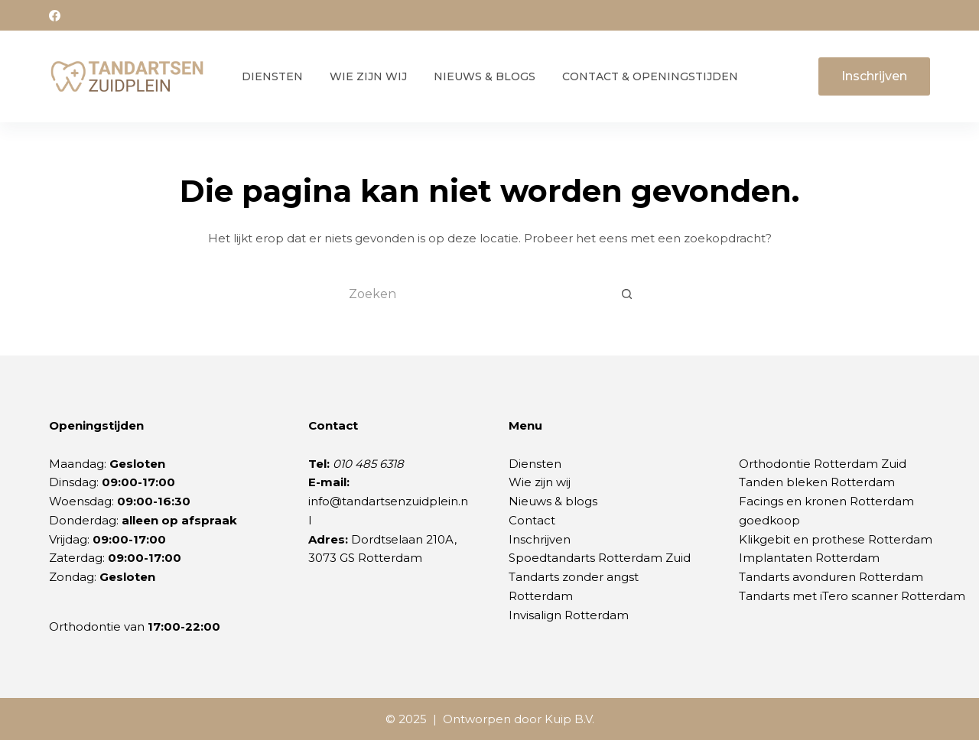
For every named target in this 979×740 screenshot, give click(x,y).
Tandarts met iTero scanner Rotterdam (852, 596)
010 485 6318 (368, 463)
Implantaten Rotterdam (809, 557)
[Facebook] (54, 15)
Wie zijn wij (368, 76)
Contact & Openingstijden (650, 76)
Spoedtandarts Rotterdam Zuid (600, 557)
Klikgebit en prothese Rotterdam (835, 539)
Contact (532, 520)
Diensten (272, 76)
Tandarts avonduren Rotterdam (831, 577)
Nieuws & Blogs (484, 76)
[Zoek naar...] (474, 294)
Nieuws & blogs (553, 501)
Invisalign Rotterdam (569, 615)
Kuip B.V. (569, 719)
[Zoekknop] (627, 294)
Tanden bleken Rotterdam (817, 482)
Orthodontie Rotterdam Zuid (822, 463)
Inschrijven (874, 76)
